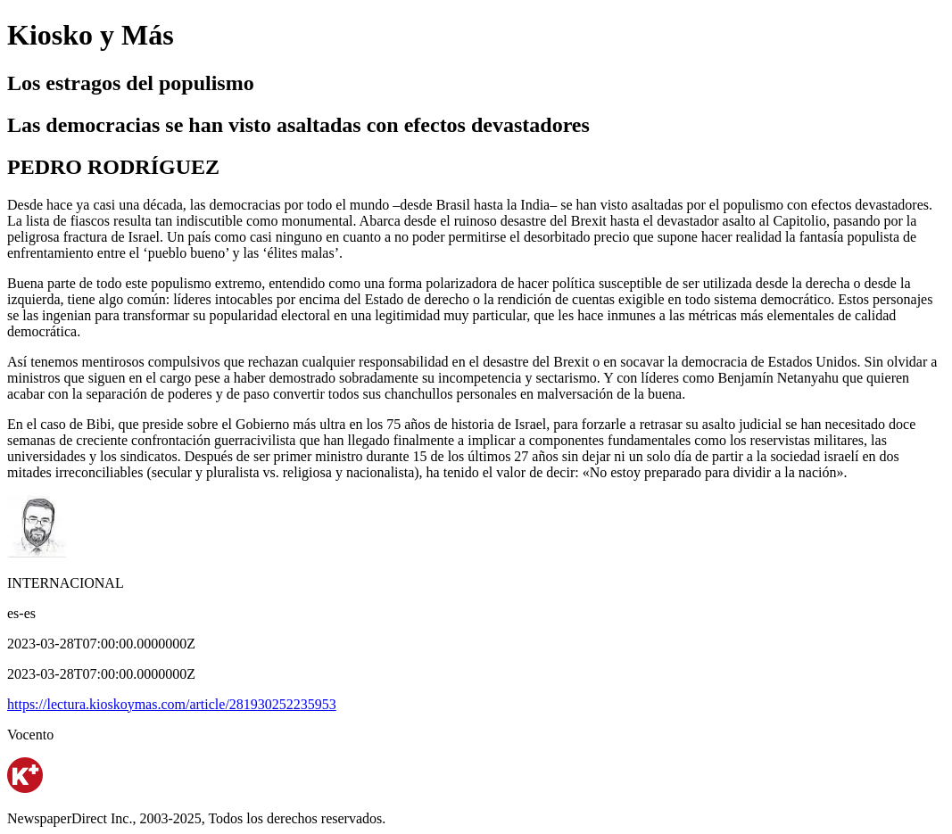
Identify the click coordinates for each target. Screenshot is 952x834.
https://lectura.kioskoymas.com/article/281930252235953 (171, 704)
